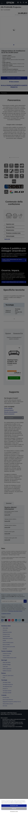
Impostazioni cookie (14, 811)
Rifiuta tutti (14, 808)
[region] (14, 806)
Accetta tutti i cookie (14, 805)
